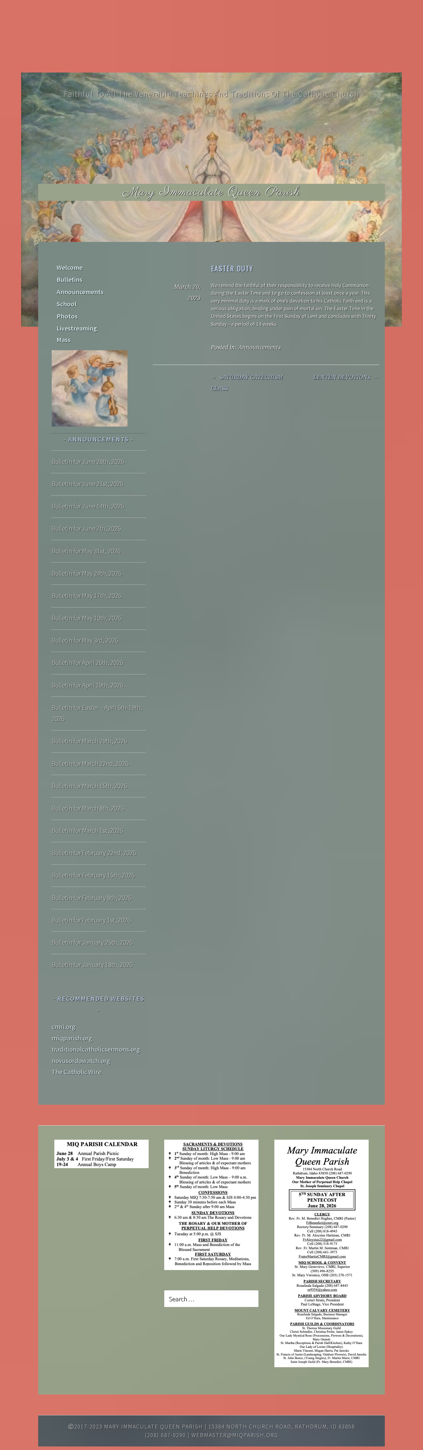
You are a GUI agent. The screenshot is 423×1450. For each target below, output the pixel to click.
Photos (66, 312)
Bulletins (69, 278)
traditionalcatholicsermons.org (96, 1032)
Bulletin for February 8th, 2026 (92, 881)
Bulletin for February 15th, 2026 (93, 858)
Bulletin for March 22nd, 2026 (90, 746)
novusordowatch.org (81, 1044)
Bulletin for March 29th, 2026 (89, 724)
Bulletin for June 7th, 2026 (86, 512)
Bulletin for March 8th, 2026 (88, 791)
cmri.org (63, 1010)
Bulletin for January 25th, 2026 (92, 926)
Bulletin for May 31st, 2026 (86, 534)
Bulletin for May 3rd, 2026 (85, 623)
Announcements (259, 347)
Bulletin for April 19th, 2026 (87, 668)
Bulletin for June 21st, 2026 (87, 467)
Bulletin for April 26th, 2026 (87, 646)
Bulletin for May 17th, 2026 (87, 579)
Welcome (69, 267)
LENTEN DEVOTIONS (346, 377)
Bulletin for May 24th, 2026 (87, 556)
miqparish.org (72, 1021)
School (66, 301)
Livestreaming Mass (84, 323)
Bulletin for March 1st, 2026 (87, 814)
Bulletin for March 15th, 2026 (89, 769)
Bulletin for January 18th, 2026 (92, 948)
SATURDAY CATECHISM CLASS (247, 383)
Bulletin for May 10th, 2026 (87, 601)
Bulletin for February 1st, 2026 (91, 903)
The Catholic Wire (76, 1055)
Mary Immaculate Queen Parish (211, 192)
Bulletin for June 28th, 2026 (88, 445)
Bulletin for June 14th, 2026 (88, 489)
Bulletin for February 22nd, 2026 (94, 836)
